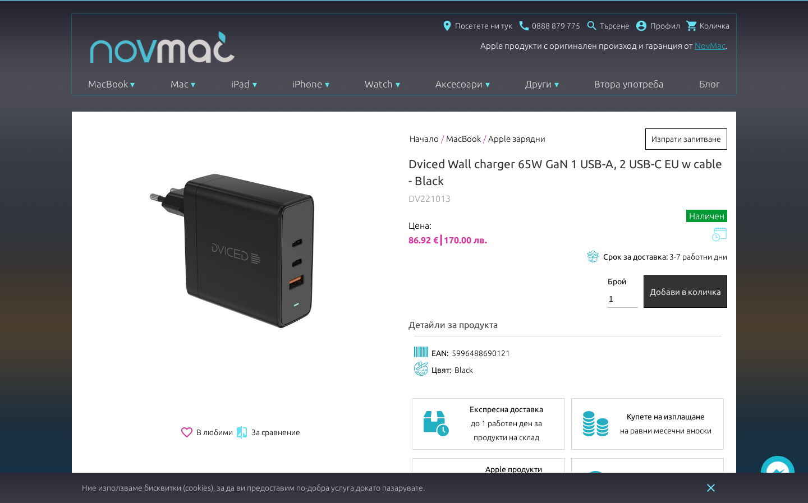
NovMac (710, 45)
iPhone (307, 84)
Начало (424, 139)
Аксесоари (459, 84)
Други (538, 84)
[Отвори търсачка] (607, 26)
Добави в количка (685, 292)
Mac (180, 84)
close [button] (711, 488)
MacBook (108, 84)
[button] (657, 26)
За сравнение (267, 432)
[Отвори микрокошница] (707, 26)
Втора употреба (629, 84)
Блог (709, 84)
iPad (240, 84)
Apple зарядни (516, 139)
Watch (379, 84)
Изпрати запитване (686, 139)
